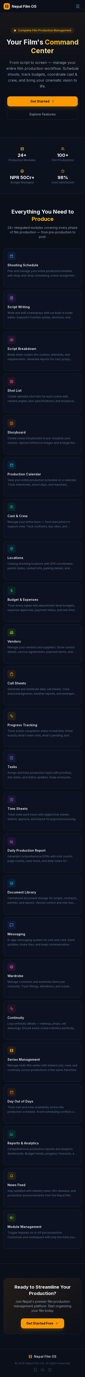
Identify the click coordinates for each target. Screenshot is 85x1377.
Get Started (42, 101)
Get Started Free (42, 1323)
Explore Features (42, 114)
